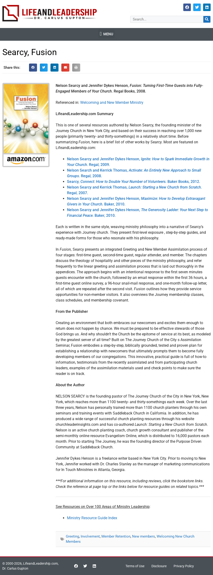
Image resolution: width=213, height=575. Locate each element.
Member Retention (115, 536)
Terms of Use (134, 566)
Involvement (90, 536)
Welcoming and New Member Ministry (111, 102)
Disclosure (159, 566)
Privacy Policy (184, 566)
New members (143, 536)
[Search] (206, 19)
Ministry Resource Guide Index (92, 518)
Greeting (72, 536)
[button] (106, 34)
